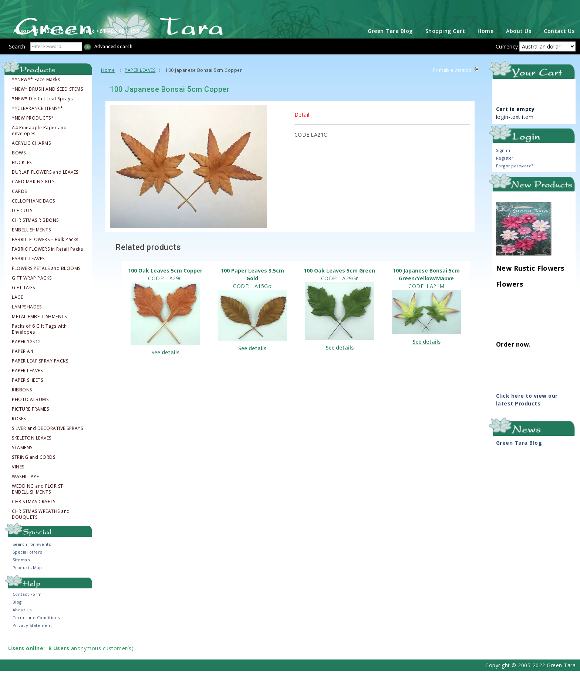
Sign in (503, 167)
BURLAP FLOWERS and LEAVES (45, 189)
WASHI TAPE (25, 494)
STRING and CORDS (33, 474)
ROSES (19, 436)
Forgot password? (514, 183)
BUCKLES (22, 180)
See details (165, 369)
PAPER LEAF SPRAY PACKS (40, 378)
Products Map (27, 584)
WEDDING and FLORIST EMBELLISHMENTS (37, 506)
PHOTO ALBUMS (30, 417)
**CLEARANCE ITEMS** (37, 125)
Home (485, 47)
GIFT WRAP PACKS (32, 295)
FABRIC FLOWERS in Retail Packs (47, 266)
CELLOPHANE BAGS (33, 218)
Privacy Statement (32, 642)
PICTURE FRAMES (30, 426)
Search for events (32, 561)
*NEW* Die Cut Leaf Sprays (42, 116)
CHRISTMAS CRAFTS (33, 519)
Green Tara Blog (390, 47)
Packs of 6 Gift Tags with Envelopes (39, 346)
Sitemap (21, 577)
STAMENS (22, 465)
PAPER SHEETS (27, 397)
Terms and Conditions (36, 634)
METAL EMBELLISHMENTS (39, 334)
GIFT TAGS (23, 305)
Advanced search (113, 63)
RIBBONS (22, 407)
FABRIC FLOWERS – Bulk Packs (45, 257)
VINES (18, 484)
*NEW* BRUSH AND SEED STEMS (47, 106)
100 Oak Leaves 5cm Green (339, 287)
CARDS (19, 208)
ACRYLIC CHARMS (31, 160)
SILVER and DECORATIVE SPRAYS (47, 445)
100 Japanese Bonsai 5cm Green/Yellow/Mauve (426, 291)
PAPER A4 (22, 368)
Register (505, 175)
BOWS (19, 170)
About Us (518, 47)
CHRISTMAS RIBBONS (35, 237)
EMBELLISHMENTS (31, 247)
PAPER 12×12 (26, 359)
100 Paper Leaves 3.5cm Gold (252, 291)
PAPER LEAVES (27, 388)
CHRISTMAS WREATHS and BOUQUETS (41, 531)
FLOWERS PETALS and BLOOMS (46, 285)
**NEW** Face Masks (36, 97)
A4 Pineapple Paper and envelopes (39, 148)
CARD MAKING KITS (33, 199)
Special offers (27, 569)
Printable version (452, 87)
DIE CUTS (22, 228)
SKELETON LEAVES (31, 455)
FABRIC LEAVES (28, 276)
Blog (17, 619)
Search (17, 63)
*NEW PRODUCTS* (33, 135)
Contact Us (559, 47)
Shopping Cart (445, 47)
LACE (17, 314)
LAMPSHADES (26, 324)
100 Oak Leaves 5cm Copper (165, 287)
